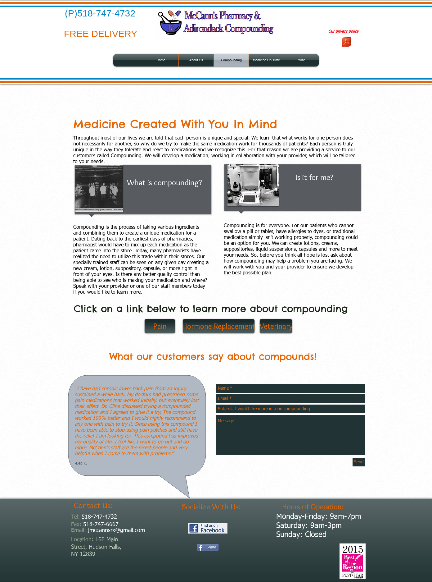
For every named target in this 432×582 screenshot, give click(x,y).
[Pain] (160, 326)
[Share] (208, 547)
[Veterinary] (276, 326)
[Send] (359, 462)
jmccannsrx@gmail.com (116, 530)
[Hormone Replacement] (218, 326)
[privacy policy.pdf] (346, 43)
